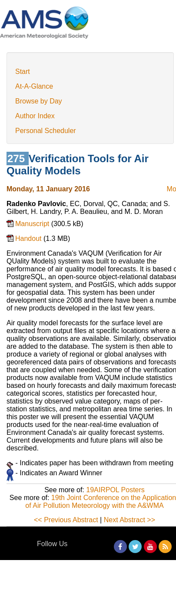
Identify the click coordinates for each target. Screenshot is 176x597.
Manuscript (33, 223)
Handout (29, 238)
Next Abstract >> (129, 520)
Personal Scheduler (45, 130)
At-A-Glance (34, 86)
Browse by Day (38, 101)
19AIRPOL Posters (115, 490)
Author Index (35, 116)
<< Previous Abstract (66, 520)
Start (22, 71)
